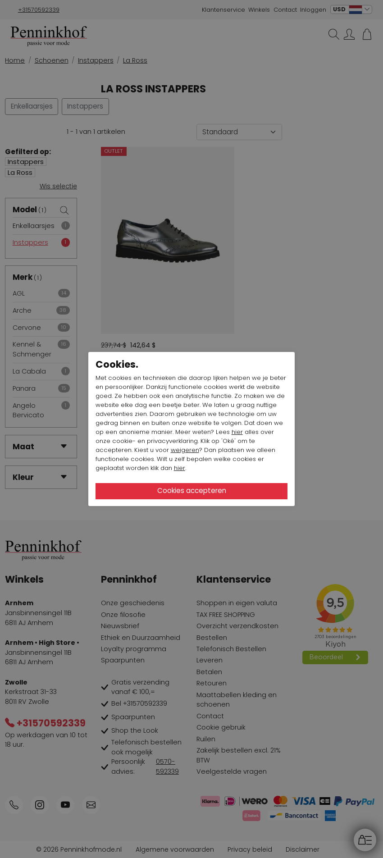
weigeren (185, 450)
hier (237, 432)
